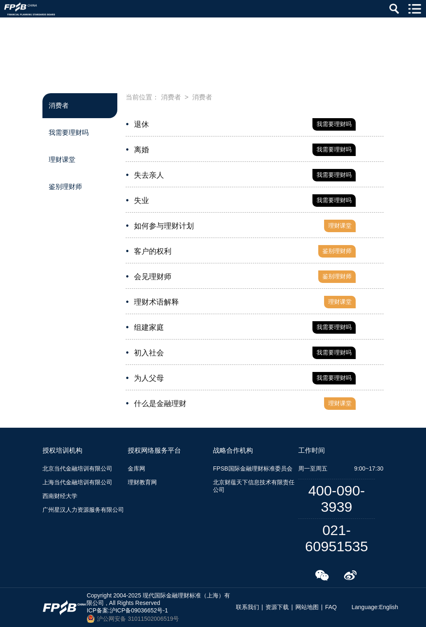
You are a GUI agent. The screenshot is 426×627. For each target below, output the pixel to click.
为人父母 (149, 378)
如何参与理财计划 (164, 226)
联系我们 (247, 607)
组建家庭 (149, 327)
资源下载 (277, 607)
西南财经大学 (59, 496)
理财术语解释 (156, 302)
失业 (141, 200)
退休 (141, 124)
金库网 (136, 468)
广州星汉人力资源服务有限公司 (83, 509)
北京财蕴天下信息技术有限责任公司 (254, 486)
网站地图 (307, 607)
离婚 (141, 150)
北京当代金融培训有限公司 (77, 468)
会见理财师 (152, 277)
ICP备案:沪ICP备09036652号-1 (127, 610)
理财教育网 (142, 482)
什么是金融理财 (160, 403)
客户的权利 (152, 251)
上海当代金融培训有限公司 (77, 482)
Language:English (375, 607)
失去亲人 (149, 175)
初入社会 (149, 353)
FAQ (331, 607)
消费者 (171, 97)
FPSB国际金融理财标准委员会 (252, 468)
